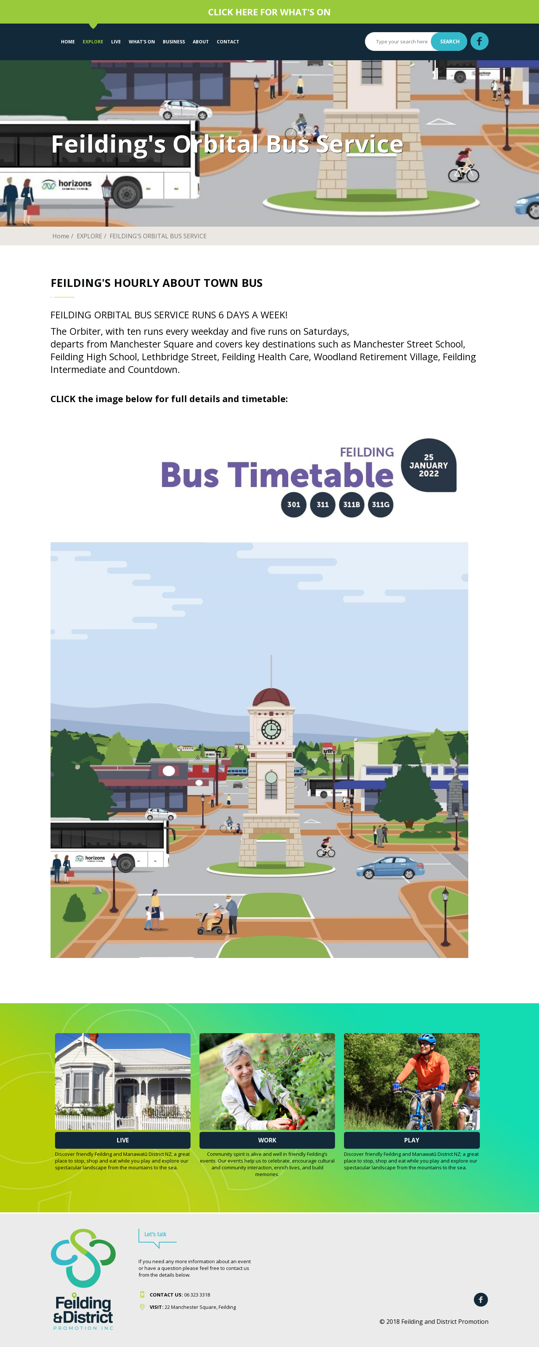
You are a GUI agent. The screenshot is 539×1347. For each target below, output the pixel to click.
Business (174, 42)
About (201, 42)
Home (68, 42)
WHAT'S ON (142, 42)
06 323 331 (178, 1294)
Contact (228, 42)
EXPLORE (93, 42)
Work (267, 1140)
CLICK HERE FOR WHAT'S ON (269, 12)
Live (123, 1140)
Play (411, 1140)
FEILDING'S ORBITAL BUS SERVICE (158, 236)
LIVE (116, 42)
